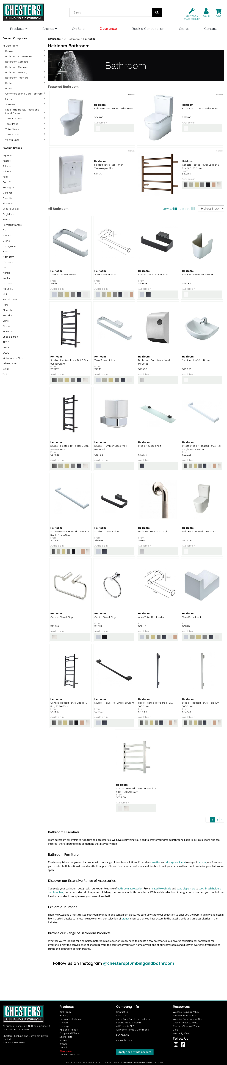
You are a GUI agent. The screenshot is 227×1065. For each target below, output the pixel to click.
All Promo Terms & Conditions (132, 1029)
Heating (63, 1015)
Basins (25, 51)
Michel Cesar (10, 299)
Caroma (7, 192)
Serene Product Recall (128, 1022)
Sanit (6, 320)
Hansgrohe (9, 246)
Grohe (6, 240)
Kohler (6, 278)
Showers (25, 104)
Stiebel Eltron (10, 336)
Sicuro (6, 326)
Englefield (8, 214)
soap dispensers (186, 888)
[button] (190, 13)
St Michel (8, 331)
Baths (25, 83)
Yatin (5, 374)
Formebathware (12, 224)
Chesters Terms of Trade (186, 1026)
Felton (6, 219)
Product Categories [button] (15, 38)
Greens (7, 235)
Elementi (8, 203)
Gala (5, 230)
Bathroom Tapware (25, 77)
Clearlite (7, 198)
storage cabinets (175, 862)
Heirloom (8, 256)
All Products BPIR (125, 1026)
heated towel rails (161, 888)
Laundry (64, 1026)
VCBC (6, 352)
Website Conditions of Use (187, 1019)
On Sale (78, 28)
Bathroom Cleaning (16, 67)
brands (125, 918)
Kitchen (63, 1022)
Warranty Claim (181, 1033)
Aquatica (8, 155)
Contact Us (122, 1011)
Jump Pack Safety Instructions (133, 1019)
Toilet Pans (25, 123)
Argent (6, 160)
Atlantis (7, 171)
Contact (210, 28)
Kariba (6, 272)
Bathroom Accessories (25, 56)
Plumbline (8, 310)
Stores (184, 28)
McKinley (8, 288)
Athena (7, 166)
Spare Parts (65, 1036)
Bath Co (7, 182)
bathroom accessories (130, 888)
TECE (6, 342)
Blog (175, 1029)
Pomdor (7, 315)
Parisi (6, 304)
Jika (5, 267)
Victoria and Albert (14, 358)
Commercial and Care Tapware (25, 93)
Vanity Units (25, 139)
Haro (6, 251)
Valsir (6, 347)
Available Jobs (124, 1040)
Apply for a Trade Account (134, 1052)
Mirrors (25, 99)
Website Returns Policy (185, 1015)
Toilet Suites (25, 134)
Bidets (9, 88)
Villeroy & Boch (11, 363)
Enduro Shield (11, 208)
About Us (121, 1015)
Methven (7, 294)
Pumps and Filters (69, 1033)
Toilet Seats (25, 129)
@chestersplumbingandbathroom (138, 963)
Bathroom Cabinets (25, 61)
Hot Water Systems (70, 1019)
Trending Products (69, 1054)
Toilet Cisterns (25, 118)
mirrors (202, 862)
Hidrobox (8, 262)
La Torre (7, 283)
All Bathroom (10, 45)
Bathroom (54, 39)
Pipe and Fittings (68, 1029)
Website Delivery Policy (186, 1011)
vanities (155, 862)
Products (18, 28)
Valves (63, 1040)
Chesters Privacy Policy (185, 1022)
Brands (49, 28)
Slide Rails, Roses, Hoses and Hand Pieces (25, 111)
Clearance (108, 28)
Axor (5, 176)
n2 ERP (160, 1062)
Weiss (6, 368)
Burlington (9, 187)
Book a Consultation (148, 28)
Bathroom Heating (25, 72)
